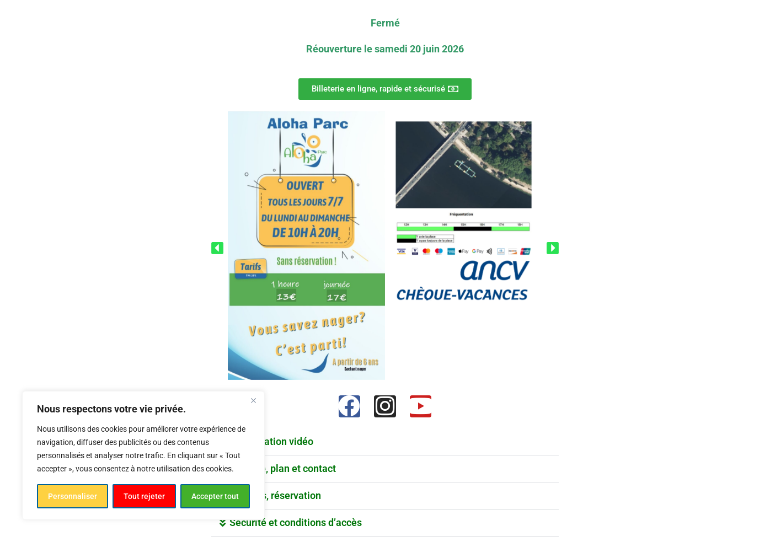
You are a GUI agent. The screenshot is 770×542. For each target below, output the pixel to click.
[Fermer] (253, 400)
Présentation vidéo (271, 441)
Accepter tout (215, 496)
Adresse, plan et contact (282, 468)
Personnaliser (72, 496)
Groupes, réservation (275, 495)
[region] (143, 455)
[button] (217, 247)
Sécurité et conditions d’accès (295, 522)
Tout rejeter (144, 496)
